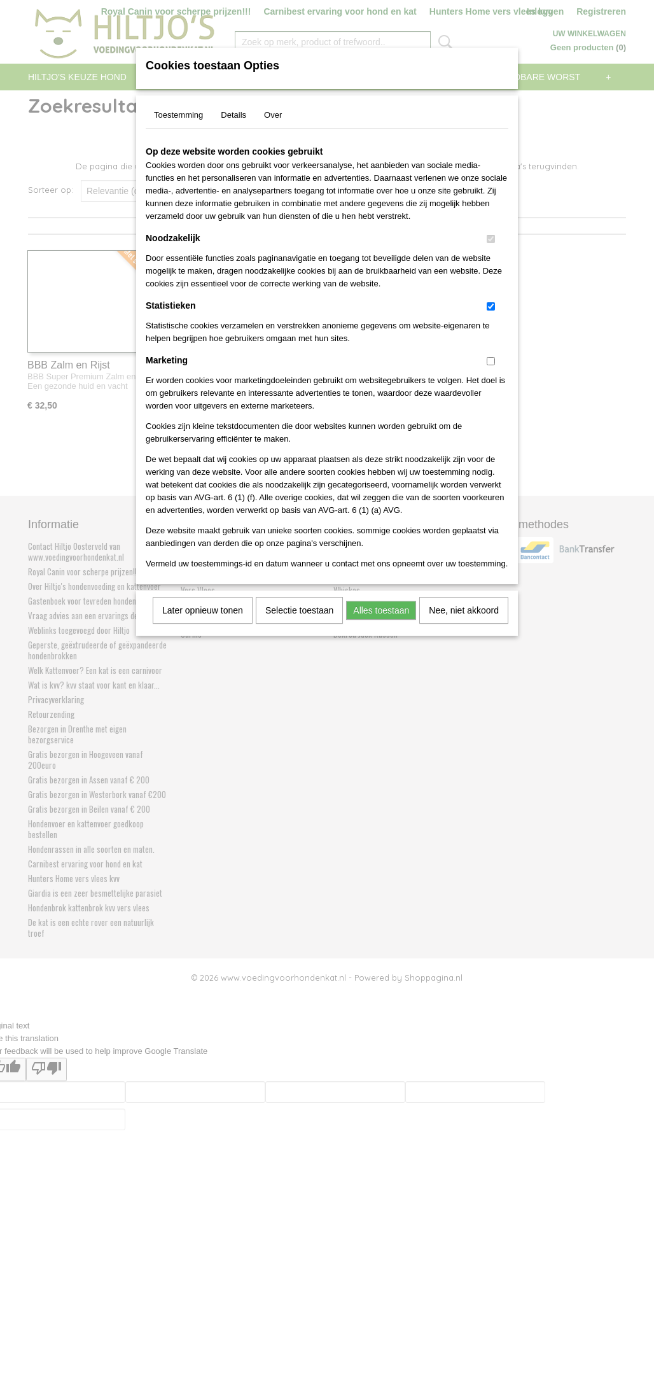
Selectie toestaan (299, 610)
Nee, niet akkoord (464, 610)
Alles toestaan (381, 610)
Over (273, 115)
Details (233, 115)
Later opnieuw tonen (202, 610)
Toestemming (178, 115)
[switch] (491, 239)
